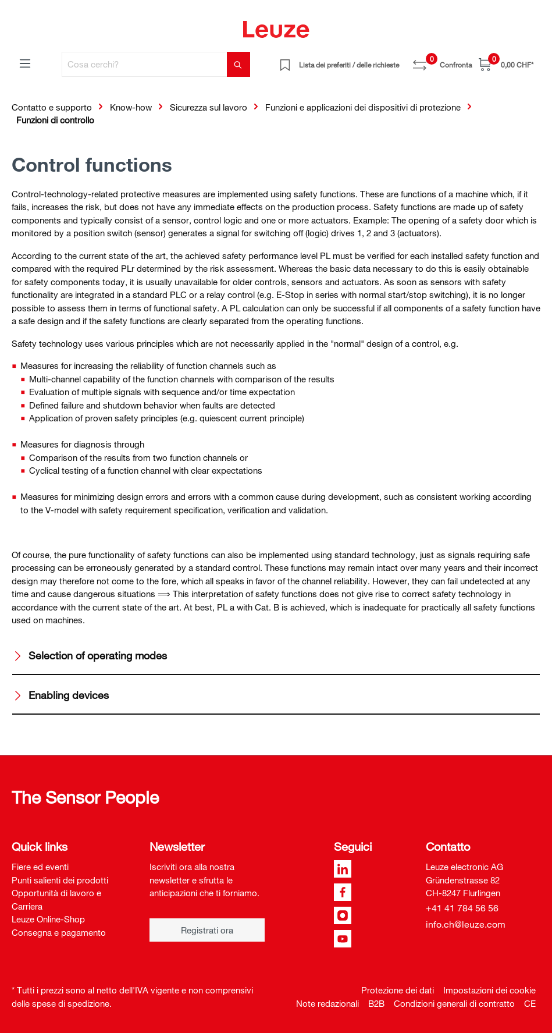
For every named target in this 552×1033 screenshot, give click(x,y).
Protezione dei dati (397, 990)
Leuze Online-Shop (48, 919)
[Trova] (238, 64)
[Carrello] (506, 64)
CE (530, 1003)
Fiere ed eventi (40, 866)
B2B (376, 1003)
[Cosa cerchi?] (144, 64)
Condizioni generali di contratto (454, 1003)
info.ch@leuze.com (465, 924)
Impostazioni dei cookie (489, 990)
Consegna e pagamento (59, 932)
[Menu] (25, 63)
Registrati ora (207, 930)
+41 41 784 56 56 (462, 908)
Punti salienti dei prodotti (60, 880)
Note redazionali (327, 1003)
